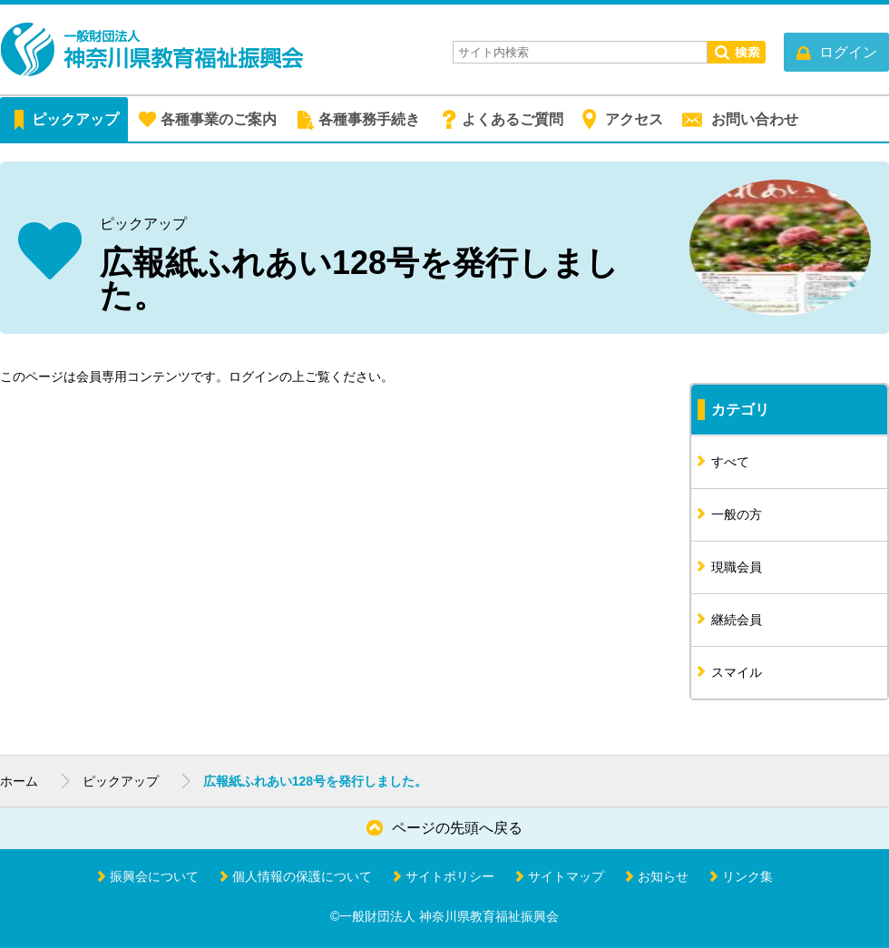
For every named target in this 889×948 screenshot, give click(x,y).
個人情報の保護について (302, 876)
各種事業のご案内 (219, 119)
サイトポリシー (449, 876)
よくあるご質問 (512, 119)
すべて (730, 461)
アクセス (634, 119)
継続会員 (736, 619)
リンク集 (747, 876)
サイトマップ (566, 876)
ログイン (254, 376)
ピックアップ (75, 119)
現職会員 (736, 567)
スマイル (736, 672)
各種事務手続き (369, 119)
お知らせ (663, 876)
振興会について (154, 876)
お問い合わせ (754, 119)
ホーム (19, 781)
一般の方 (736, 514)
